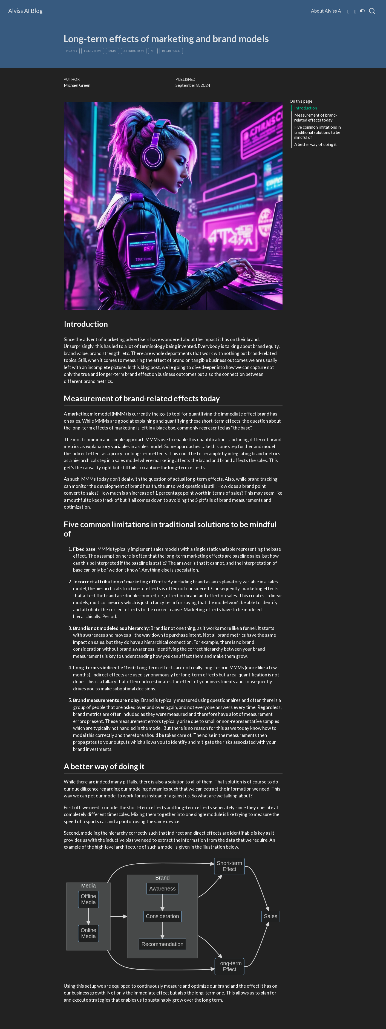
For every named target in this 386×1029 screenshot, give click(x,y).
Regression (171, 51)
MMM (112, 51)
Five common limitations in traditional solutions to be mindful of (317, 132)
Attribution (133, 51)
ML (153, 51)
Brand (71, 51)
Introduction (305, 107)
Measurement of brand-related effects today (315, 118)
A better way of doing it (315, 144)
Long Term (93, 51)
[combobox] (372, 11)
